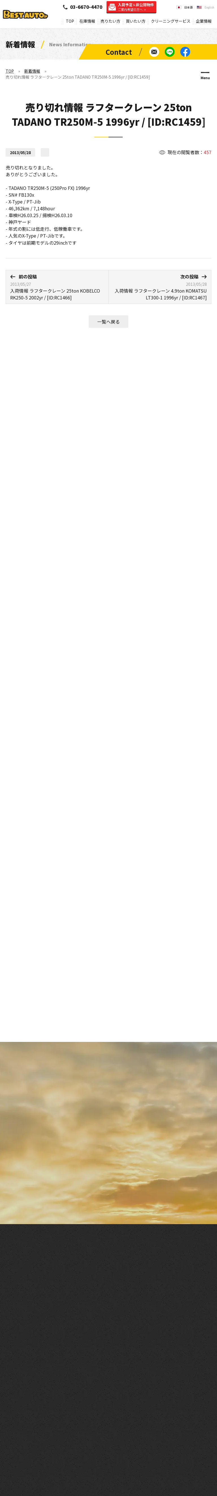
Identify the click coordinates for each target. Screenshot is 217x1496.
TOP (70, 21)
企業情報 (204, 21)
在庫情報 (87, 21)
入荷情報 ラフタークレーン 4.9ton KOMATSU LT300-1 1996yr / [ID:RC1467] (160, 287)
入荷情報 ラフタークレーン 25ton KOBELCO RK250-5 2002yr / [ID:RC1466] (57, 287)
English (209, 7)
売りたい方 (110, 21)
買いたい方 (136, 21)
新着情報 (32, 71)
